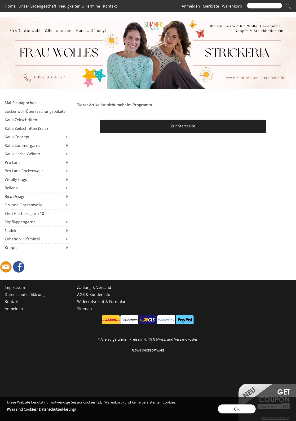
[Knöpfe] (36, 247)
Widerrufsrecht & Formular (101, 301)
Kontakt (110, 6)
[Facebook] (19, 267)
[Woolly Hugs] (36, 179)
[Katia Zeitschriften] (36, 120)
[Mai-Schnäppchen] (36, 103)
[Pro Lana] (36, 162)
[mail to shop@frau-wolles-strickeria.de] (6, 267)
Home (10, 6)
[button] (288, 6)
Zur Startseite (183, 126)
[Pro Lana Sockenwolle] (36, 171)
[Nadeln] (36, 230)
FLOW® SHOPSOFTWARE (148, 350)
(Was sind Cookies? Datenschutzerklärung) (41, 409)
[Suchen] (264, 6)
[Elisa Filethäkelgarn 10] (36, 213)
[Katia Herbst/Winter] (36, 154)
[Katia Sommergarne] (36, 145)
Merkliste (211, 6)
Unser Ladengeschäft (37, 6)
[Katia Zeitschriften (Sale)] (36, 128)
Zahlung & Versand (94, 287)
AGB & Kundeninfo (93, 294)
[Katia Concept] (36, 137)
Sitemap (84, 308)
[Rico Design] (36, 196)
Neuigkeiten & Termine (79, 6)
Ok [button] (236, 409)
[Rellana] (36, 188)
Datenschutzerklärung (25, 294)
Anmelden (191, 6)
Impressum (15, 287)
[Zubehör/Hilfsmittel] (36, 239)
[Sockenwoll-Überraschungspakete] (36, 111)
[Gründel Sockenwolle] (36, 205)
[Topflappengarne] (36, 222)
